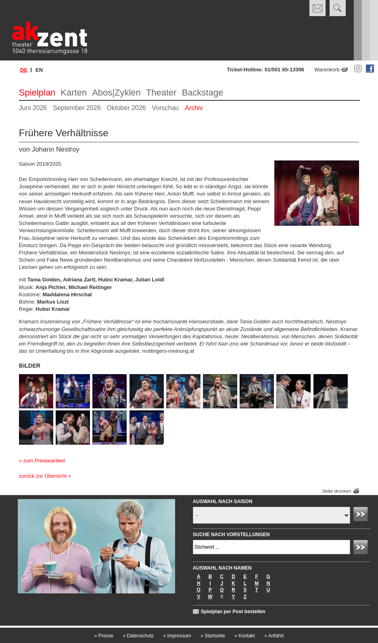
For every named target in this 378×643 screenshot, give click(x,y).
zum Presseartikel (44, 461)
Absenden (361, 515)
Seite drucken (336, 490)
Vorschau (165, 107)
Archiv (194, 107)
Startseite (212, 636)
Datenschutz (138, 636)
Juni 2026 (33, 107)
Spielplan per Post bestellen (233, 611)
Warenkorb (327, 70)
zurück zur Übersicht (43, 476)
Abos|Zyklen (116, 92)
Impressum (177, 636)
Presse (103, 636)
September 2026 (76, 107)
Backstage (202, 92)
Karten (74, 92)
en (39, 70)
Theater (161, 92)
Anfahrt (274, 636)
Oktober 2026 (126, 107)
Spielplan (37, 92)
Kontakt (244, 636)
